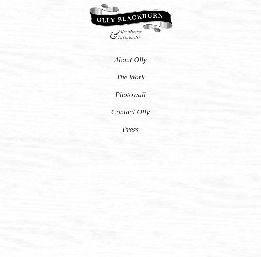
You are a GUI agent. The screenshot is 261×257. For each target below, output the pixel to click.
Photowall (130, 94)
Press (130, 129)
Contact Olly (130, 111)
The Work (130, 77)
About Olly (130, 59)
